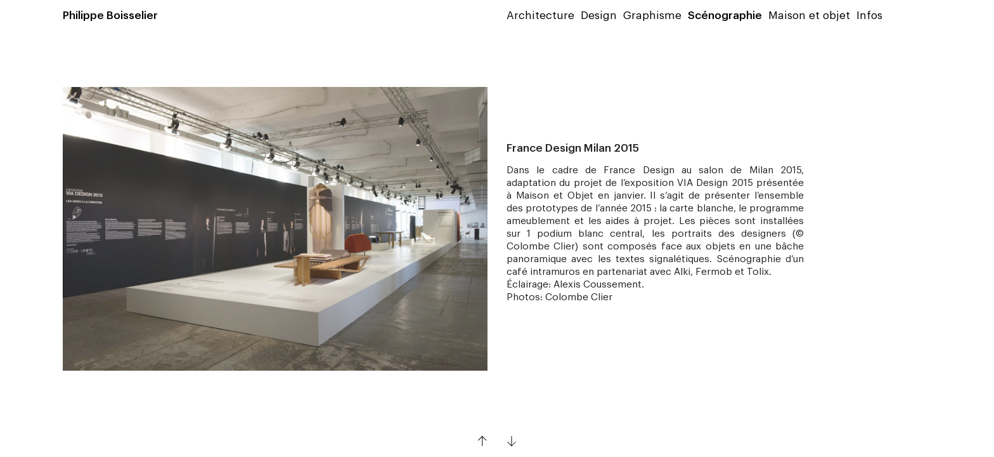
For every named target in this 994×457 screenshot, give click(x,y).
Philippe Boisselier (110, 15)
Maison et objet (809, 15)
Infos (869, 15)
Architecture (540, 15)
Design (599, 15)
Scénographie (725, 15)
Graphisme (652, 15)
